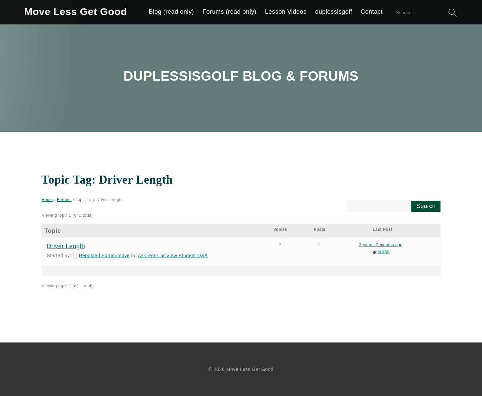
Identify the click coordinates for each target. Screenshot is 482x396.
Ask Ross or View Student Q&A (173, 255)
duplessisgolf (333, 11)
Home (47, 199)
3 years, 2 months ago (380, 244)
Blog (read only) (171, 11)
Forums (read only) (229, 11)
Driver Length (66, 246)
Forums (64, 199)
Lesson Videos (286, 11)
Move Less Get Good (75, 11)
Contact (371, 11)
